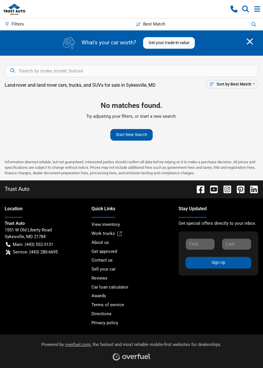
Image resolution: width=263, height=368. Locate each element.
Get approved (104, 251)
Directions (101, 313)
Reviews (99, 278)
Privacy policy (104, 322)
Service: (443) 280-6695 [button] (32, 252)
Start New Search (131, 134)
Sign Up (218, 262)
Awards (98, 295)
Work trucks (106, 233)
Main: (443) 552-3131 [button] (29, 244)
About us (100, 242)
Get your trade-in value (169, 42)
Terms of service (107, 304)
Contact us (102, 260)
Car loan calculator (109, 287)
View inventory (105, 224)
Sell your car (103, 269)
